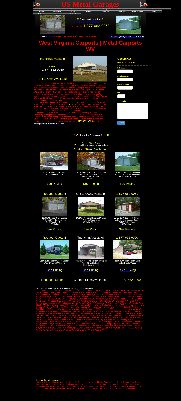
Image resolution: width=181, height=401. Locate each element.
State (119, 93)
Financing (154, 11)
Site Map (57, 13)
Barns (89, 9)
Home (40, 9)
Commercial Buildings (137, 11)
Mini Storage (41, 13)
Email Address (123, 76)
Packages (105, 9)
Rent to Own (138, 9)
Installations (106, 11)
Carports (57, 9)
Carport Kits (121, 11)
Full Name (122, 68)
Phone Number (123, 84)
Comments (121, 101)
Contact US (73, 13)
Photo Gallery (121, 9)
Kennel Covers (57, 11)
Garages (73, 9)
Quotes (154, 9)
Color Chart (89, 11)
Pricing (73, 11)
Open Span (41, 11)
